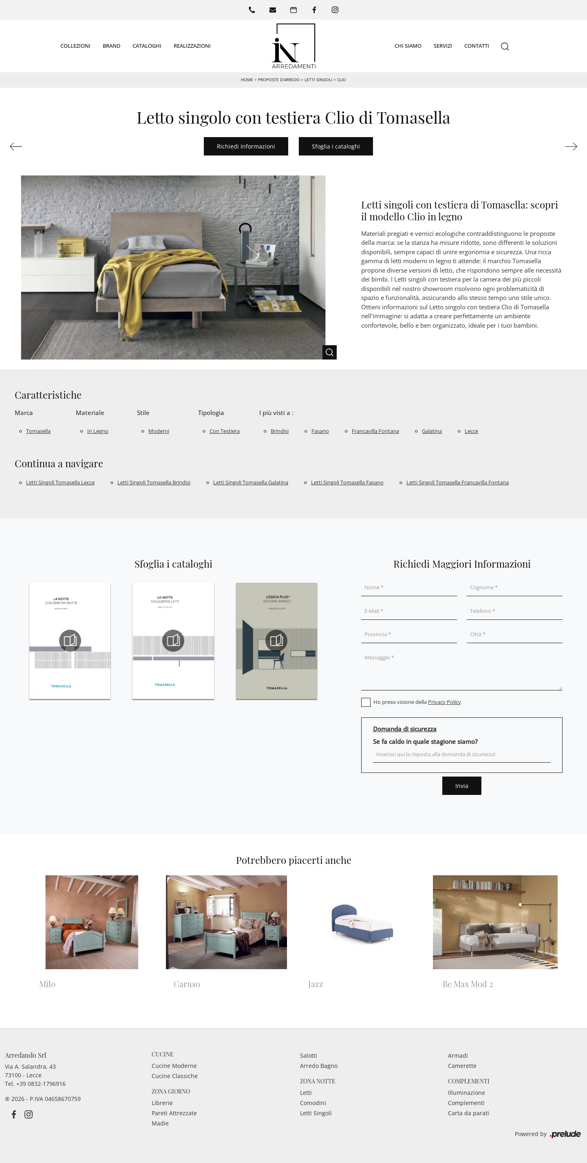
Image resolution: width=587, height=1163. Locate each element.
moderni (158, 430)
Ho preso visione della (417, 701)
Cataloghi (146, 45)
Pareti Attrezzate (174, 1112)
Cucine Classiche (175, 1075)
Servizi (443, 45)
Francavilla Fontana (375, 430)
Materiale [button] (90, 412)
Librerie (162, 1102)
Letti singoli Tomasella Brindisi (153, 482)
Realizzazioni (192, 45)
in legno (97, 430)
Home (247, 79)
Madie (160, 1123)
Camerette (462, 1065)
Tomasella (38, 430)
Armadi (458, 1055)
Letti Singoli (316, 1112)
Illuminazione (466, 1092)
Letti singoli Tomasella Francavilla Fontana (457, 482)
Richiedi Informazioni (246, 146)
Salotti (308, 1055)
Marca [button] (24, 412)
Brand (111, 45)
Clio (341, 79)
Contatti (476, 45)
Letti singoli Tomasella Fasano (347, 482)
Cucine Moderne (174, 1065)
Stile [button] (143, 412)
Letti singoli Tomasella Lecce (60, 482)
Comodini (313, 1102)
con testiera (225, 430)
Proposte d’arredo (279, 79)
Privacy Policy (444, 701)
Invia (461, 785)
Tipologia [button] (211, 412)
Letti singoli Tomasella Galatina (250, 482)
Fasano (320, 430)
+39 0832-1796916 (41, 1083)
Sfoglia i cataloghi (336, 146)
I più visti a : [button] (276, 412)
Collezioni (75, 45)
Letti (306, 1092)
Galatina (432, 430)
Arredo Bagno (319, 1065)
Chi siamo (408, 45)
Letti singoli (318, 79)
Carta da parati (468, 1112)
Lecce (471, 430)
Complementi (466, 1102)
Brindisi (280, 430)
